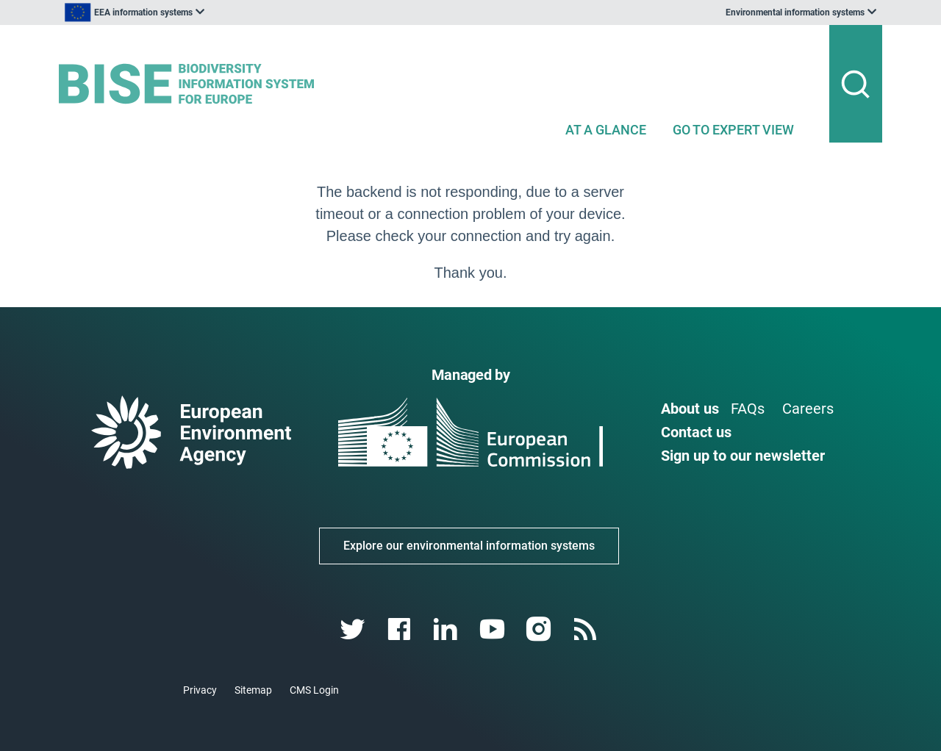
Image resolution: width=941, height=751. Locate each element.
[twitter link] (354, 629)
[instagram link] (540, 629)
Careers (808, 408)
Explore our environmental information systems (469, 546)
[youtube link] (493, 629)
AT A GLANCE (605, 129)
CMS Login (314, 690)
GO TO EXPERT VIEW (733, 129)
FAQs (748, 408)
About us (690, 408)
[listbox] (207, 12)
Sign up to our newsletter (743, 455)
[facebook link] (401, 629)
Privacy (200, 690)
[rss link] (586, 629)
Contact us (696, 432)
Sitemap (253, 690)
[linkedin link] (447, 629)
